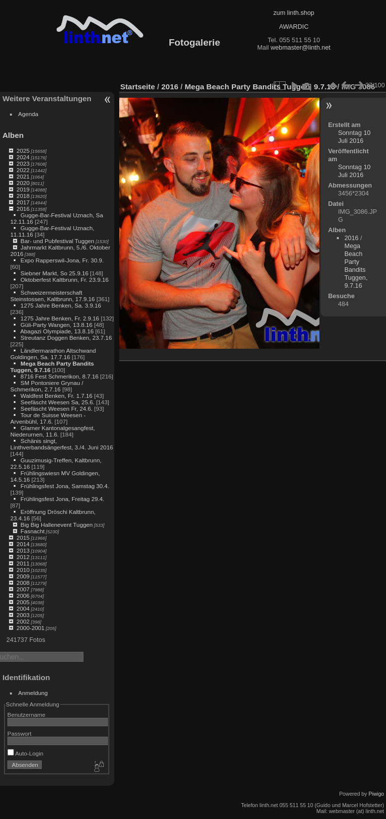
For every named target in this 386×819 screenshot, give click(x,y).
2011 (22, 563)
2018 (22, 195)
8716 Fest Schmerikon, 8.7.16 (59, 376)
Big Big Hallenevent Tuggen (56, 524)
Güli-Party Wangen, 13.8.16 (56, 324)
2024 (22, 157)
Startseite (137, 86)
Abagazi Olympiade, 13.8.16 (57, 331)
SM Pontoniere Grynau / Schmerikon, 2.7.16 (46, 385)
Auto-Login (25, 753)
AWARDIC (294, 26)
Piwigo (376, 794)
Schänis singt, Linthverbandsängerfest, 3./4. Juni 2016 (61, 444)
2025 (22, 150)
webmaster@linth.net (300, 47)
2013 (22, 550)
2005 (22, 602)
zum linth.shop (293, 12)
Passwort (19, 733)
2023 (22, 163)
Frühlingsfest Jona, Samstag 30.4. (64, 486)
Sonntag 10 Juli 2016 (354, 136)
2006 (22, 595)
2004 (22, 608)
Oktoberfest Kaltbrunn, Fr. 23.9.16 (64, 279)
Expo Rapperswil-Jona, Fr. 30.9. (61, 260)
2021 (22, 176)
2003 (22, 615)
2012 (22, 557)
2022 (22, 170)
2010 (22, 570)
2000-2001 (30, 628)
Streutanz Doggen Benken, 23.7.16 (66, 337)
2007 (22, 589)
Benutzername (26, 714)
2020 (22, 183)
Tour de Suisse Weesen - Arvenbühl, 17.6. (48, 418)
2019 (22, 189)
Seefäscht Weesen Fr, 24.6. (56, 408)
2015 (22, 537)
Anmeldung (33, 693)
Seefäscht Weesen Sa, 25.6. (57, 402)
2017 (22, 202)
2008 (22, 582)
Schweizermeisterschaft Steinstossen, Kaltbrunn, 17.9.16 (52, 295)
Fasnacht (32, 531)
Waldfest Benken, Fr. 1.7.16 (56, 395)
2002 (22, 621)
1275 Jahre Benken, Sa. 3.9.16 (60, 305)
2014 (22, 544)
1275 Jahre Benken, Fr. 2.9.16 (59, 318)
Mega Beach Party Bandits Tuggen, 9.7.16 (260, 86)
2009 (22, 576)
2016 (22, 208)
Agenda (28, 114)
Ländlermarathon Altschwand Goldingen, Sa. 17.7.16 (53, 353)
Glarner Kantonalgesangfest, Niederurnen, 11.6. (52, 431)
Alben (13, 135)
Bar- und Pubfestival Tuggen (57, 241)
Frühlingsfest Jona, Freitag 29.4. (62, 499)
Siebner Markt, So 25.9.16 (54, 273)
